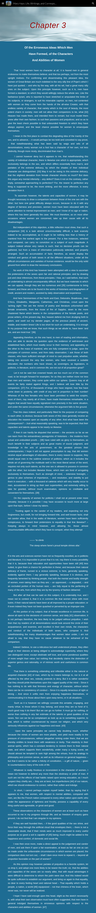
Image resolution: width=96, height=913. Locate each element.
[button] (3, 3)
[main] (48, 24)
